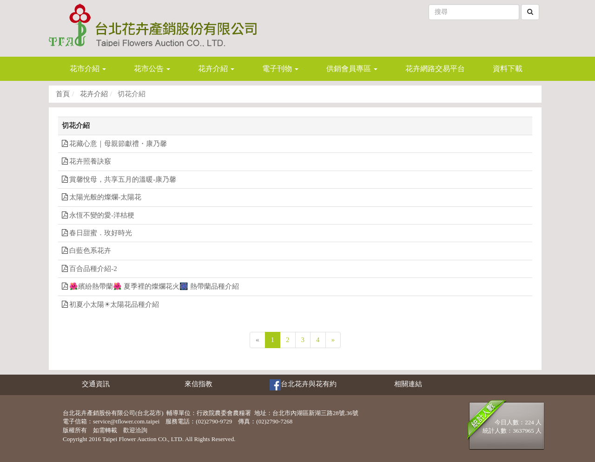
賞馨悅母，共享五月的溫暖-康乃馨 (122, 179)
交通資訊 (96, 384)
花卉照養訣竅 (90, 161)
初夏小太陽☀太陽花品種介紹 (114, 304)
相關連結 (408, 384)
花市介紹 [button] (88, 69)
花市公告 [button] (152, 69)
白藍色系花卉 (90, 250)
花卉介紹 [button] (216, 69)
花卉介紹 (93, 94)
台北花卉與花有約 (303, 384)
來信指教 (198, 384)
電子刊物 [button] (280, 69)
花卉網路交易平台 (435, 69)
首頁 (63, 94)
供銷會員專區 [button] (351, 69)
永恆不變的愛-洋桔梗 (101, 215)
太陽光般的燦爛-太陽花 (105, 197)
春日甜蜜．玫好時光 (100, 233)
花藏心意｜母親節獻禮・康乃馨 (118, 143)
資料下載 (507, 69)
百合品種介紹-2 (93, 268)
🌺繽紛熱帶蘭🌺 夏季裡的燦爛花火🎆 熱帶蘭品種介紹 (154, 286)
